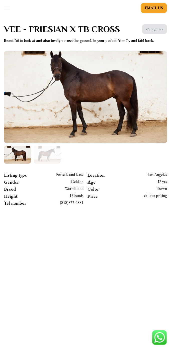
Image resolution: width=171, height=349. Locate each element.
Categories (154, 29)
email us (154, 8)
